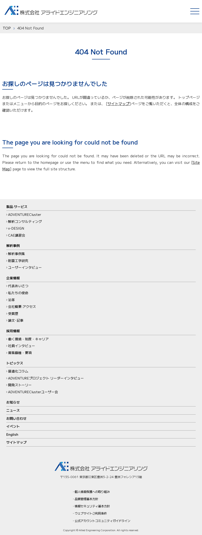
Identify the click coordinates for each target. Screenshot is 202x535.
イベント (13, 426)
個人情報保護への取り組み (92, 491)
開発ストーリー (20, 384)
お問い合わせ (16, 418)
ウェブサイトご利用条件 (91, 513)
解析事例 (13, 245)
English (12, 434)
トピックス (14, 363)
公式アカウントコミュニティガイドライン (102, 520)
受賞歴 (13, 313)
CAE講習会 (16, 235)
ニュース (13, 410)
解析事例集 (16, 253)
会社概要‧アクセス (22, 306)
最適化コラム (18, 371)
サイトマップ (118, 103)
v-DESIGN (16, 228)
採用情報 (13, 330)
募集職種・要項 (20, 352)
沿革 (11, 299)
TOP (7, 28)
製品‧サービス (16, 206)
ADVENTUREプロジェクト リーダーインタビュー (46, 378)
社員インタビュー (21, 345)
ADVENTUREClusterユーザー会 (33, 391)
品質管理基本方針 (86, 499)
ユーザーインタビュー (25, 267)
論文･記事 (15, 320)
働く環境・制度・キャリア (28, 338)
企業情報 (13, 277)
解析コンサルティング (25, 221)
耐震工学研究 (18, 260)
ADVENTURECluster (24, 214)
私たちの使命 (18, 292)
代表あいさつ (18, 285)
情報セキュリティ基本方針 (92, 506)
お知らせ (13, 402)
